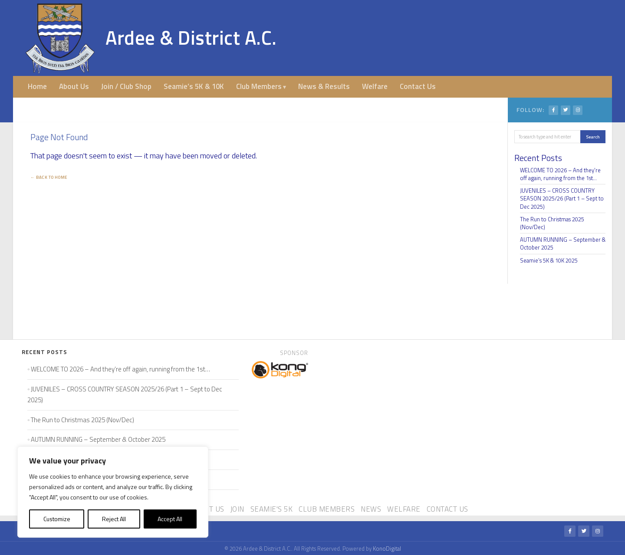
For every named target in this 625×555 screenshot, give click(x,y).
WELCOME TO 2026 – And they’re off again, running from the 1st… (560, 174)
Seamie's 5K (271, 509)
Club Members (259, 86)
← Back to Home (48, 177)
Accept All (170, 518)
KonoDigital (387, 548)
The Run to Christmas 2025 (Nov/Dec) (552, 223)
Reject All (114, 518)
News (371, 509)
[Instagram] (577, 110)
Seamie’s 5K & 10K (194, 86)
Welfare (375, 86)
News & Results (324, 86)
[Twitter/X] (565, 110)
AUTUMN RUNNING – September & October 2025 (562, 243)
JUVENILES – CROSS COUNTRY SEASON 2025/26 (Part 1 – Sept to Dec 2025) (562, 198)
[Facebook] (553, 110)
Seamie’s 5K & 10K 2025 (549, 260)
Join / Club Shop (126, 86)
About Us (74, 86)
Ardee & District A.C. (191, 37)
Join (237, 509)
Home (37, 86)
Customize (56, 518)
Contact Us (418, 86)
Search (593, 136)
